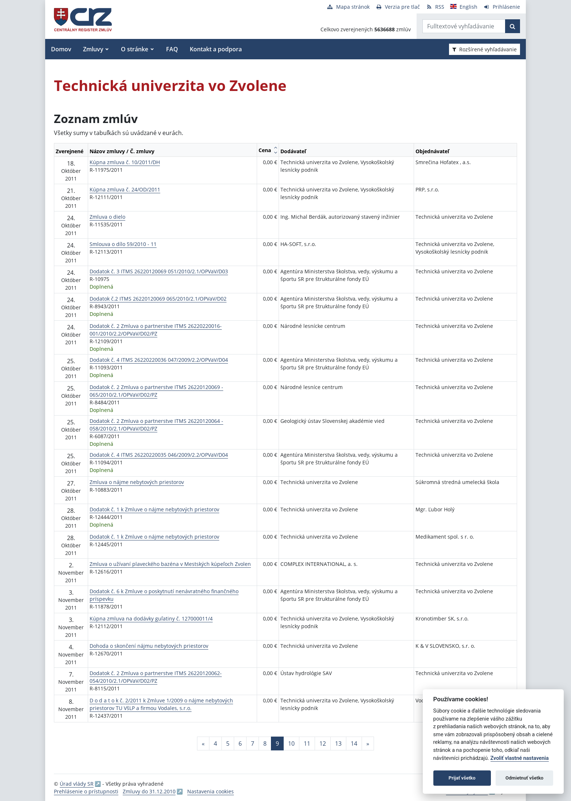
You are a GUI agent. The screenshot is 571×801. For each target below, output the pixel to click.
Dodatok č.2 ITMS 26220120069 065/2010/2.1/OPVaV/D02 (158, 298)
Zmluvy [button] (93, 49)
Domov (61, 49)
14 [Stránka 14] (354, 743)
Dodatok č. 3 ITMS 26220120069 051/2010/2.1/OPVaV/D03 (159, 271)
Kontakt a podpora (216, 49)
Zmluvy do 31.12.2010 (149, 791)
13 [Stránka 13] (338, 743)
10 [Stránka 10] (291, 743)
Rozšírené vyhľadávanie (484, 49)
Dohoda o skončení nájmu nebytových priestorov (149, 645)
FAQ (172, 49)
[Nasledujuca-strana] (368, 743)
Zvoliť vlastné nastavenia (520, 758)
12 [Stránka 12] (322, 743)
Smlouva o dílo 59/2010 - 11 (123, 244)
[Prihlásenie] (501, 6)
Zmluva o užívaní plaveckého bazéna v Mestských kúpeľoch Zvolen (170, 563)
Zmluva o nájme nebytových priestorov (137, 482)
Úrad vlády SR (77, 783)
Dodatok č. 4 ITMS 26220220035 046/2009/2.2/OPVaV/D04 (159, 454)
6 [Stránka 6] (240, 743)
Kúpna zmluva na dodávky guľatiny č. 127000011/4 (151, 618)
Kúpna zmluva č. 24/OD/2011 (125, 189)
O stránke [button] (134, 49)
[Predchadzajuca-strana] (203, 743)
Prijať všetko (462, 778)
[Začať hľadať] (512, 26)
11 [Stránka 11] (307, 743)
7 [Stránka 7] (252, 743)
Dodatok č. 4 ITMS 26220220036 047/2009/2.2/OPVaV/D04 (159, 359)
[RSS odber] (435, 6)
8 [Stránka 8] (265, 743)
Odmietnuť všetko (524, 778)
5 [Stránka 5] (227, 743)
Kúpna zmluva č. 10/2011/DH (125, 162)
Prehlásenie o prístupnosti (86, 791)
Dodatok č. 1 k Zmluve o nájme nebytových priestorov (154, 509)
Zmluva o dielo (107, 216)
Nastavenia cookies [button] (210, 791)
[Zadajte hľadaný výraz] (463, 26)
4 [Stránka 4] (215, 743)
